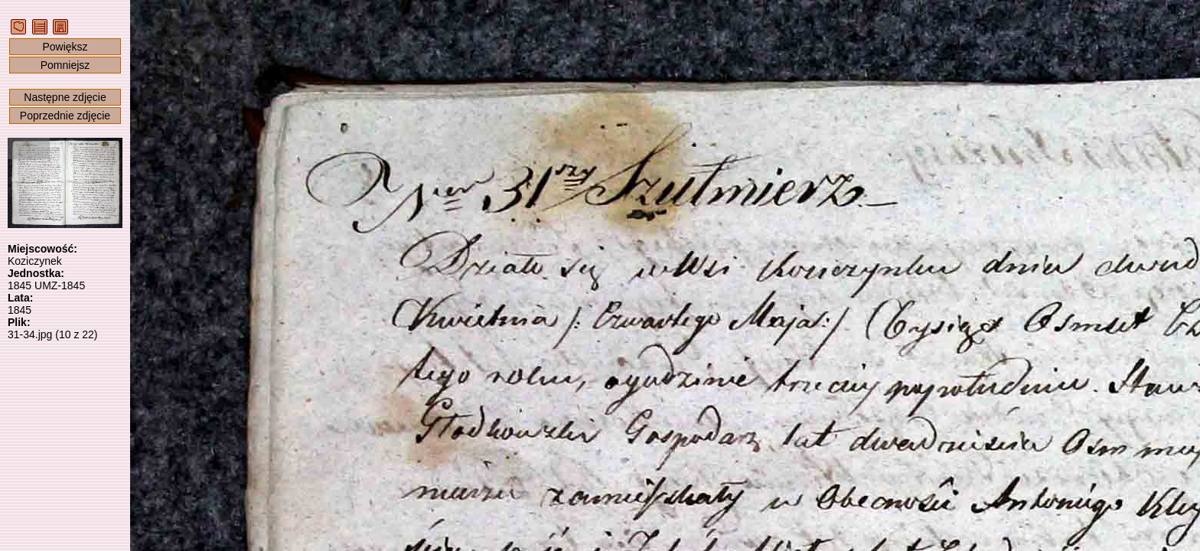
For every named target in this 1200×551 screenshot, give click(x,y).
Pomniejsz (65, 65)
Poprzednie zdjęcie (65, 115)
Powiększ (64, 47)
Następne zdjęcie (65, 97)
